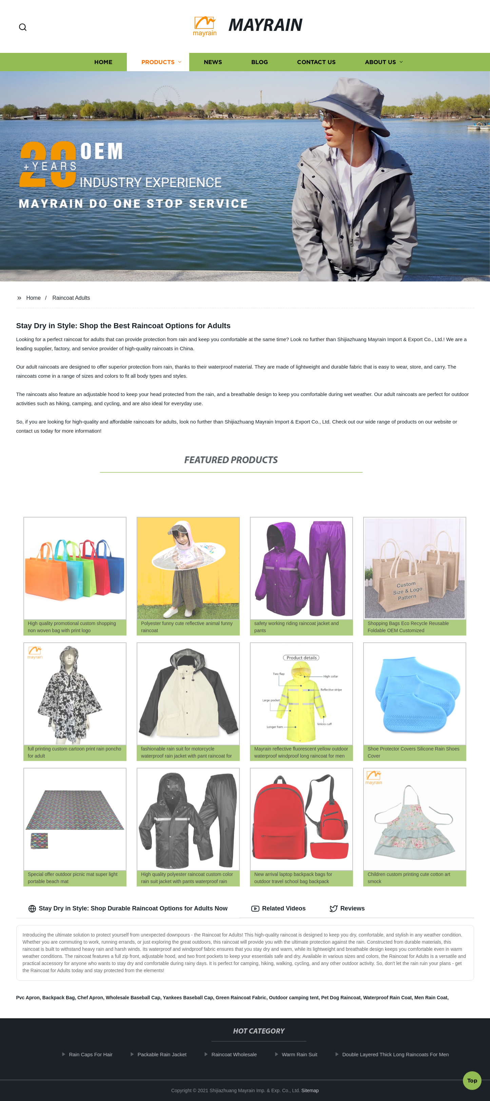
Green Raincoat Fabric (241, 997)
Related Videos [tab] (278, 909)
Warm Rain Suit (307, 1054)
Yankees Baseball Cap (188, 997)
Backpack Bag (58, 997)
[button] (22, 27)
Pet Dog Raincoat (340, 997)
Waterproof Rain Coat (387, 997)
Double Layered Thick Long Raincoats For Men (403, 1054)
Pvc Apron (28, 997)
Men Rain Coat (430, 997)
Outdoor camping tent (293, 997)
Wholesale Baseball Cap (133, 997)
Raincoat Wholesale (241, 1054)
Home (103, 62)
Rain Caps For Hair (98, 1054)
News (213, 62)
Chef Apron (90, 997)
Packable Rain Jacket (169, 1054)
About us (380, 62)
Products (158, 62)
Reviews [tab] (347, 909)
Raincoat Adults (71, 298)
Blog (259, 62)
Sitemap (310, 1090)
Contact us (316, 62)
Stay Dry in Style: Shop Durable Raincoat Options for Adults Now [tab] (128, 909)
